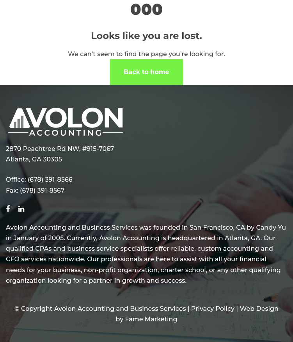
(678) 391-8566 (50, 179)
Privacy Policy (212, 308)
